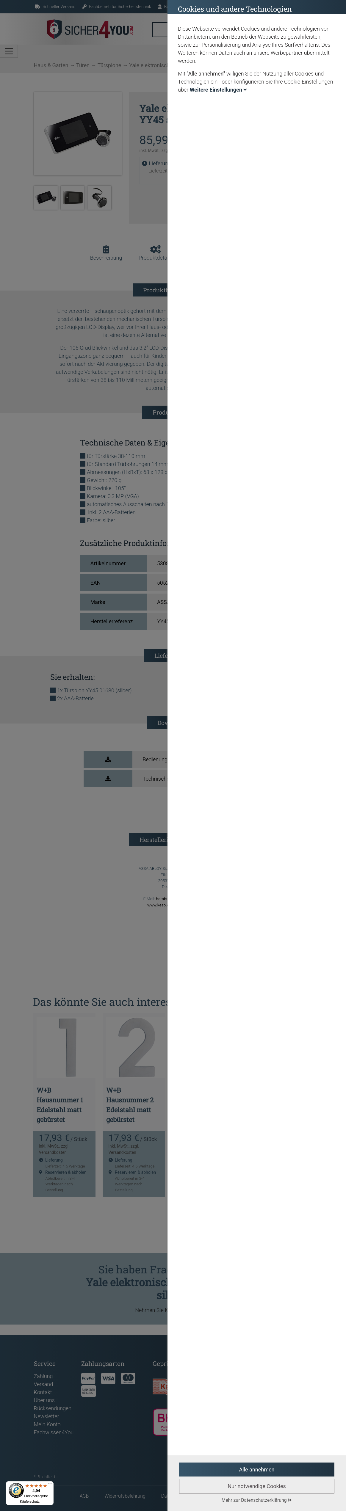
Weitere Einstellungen (218, 90)
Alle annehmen (257, 1469)
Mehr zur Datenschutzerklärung (257, 1500)
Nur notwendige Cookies (257, 1486)
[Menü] (50, 1484)
